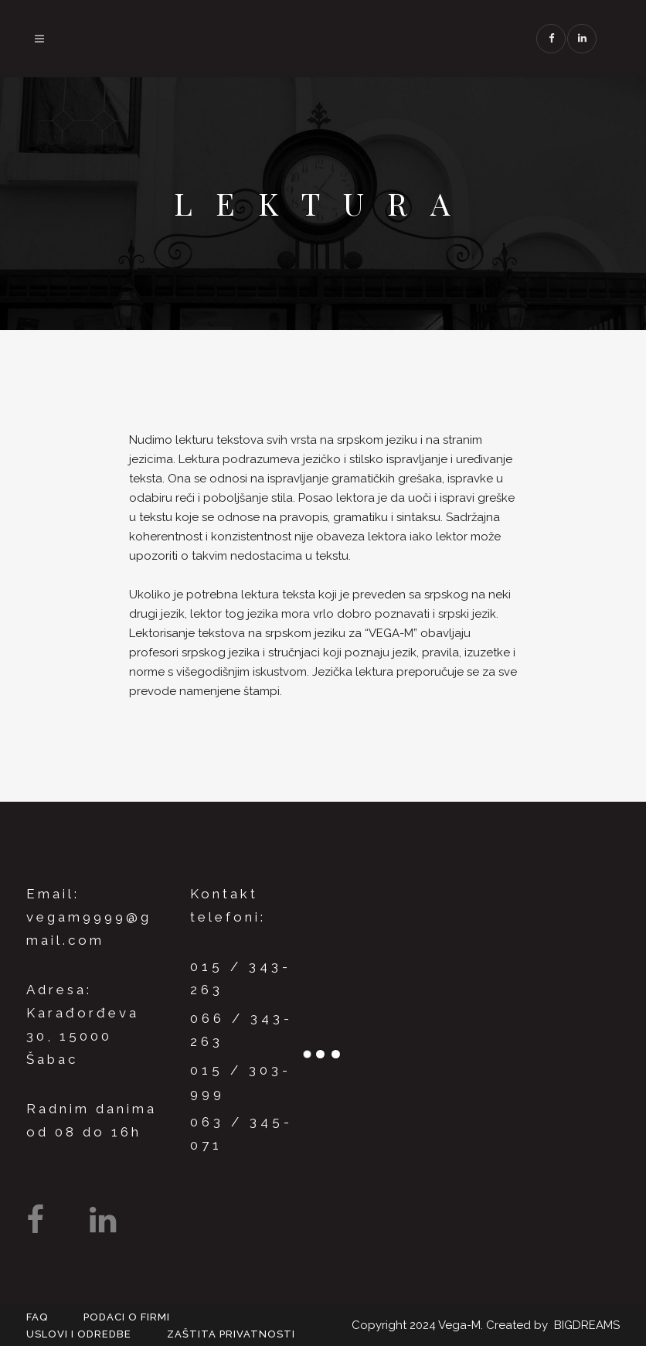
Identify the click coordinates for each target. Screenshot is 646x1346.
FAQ (37, 1317)
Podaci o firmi (126, 1317)
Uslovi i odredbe (78, 1334)
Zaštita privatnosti (231, 1334)
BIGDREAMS (587, 1325)
